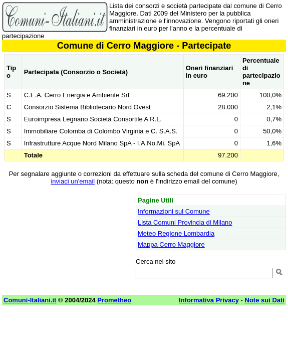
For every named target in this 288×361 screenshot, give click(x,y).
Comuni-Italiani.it (30, 300)
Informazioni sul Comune (174, 211)
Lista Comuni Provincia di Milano (185, 222)
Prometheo (114, 300)
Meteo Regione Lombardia (176, 233)
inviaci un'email (73, 181)
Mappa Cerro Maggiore (171, 244)
